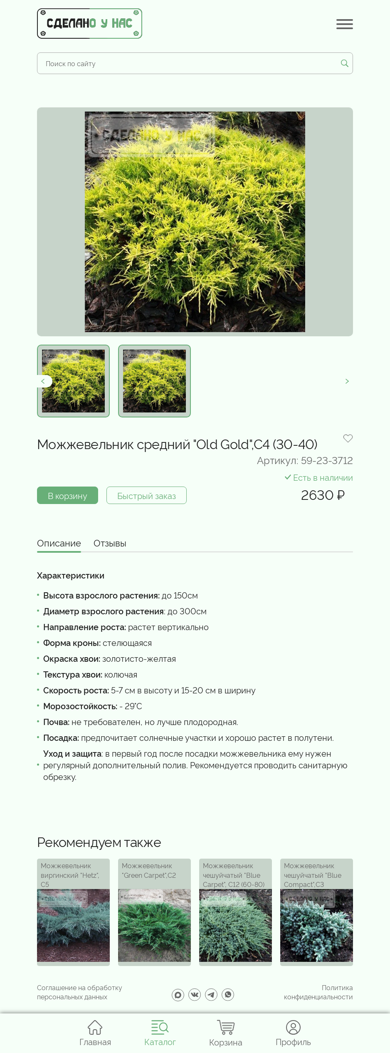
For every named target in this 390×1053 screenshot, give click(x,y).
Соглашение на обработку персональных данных (79, 992)
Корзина (225, 1033)
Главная (95, 1033)
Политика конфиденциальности (318, 992)
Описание (59, 543)
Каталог (160, 1033)
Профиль (293, 1033)
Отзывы (110, 543)
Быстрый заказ (146, 495)
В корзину (67, 495)
